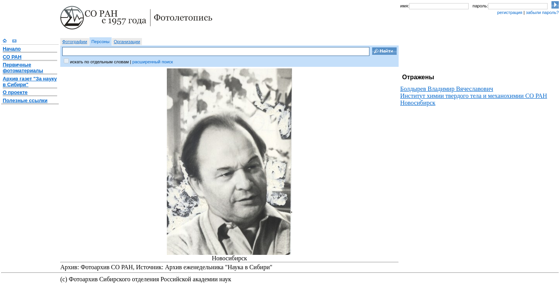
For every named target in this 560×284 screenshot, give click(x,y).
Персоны (100, 41)
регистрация (509, 12)
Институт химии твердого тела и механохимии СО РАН (473, 95)
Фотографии (74, 41)
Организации (127, 41)
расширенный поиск (152, 61)
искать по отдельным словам (99, 61)
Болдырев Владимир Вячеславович (446, 88)
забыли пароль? (542, 12)
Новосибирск (418, 102)
